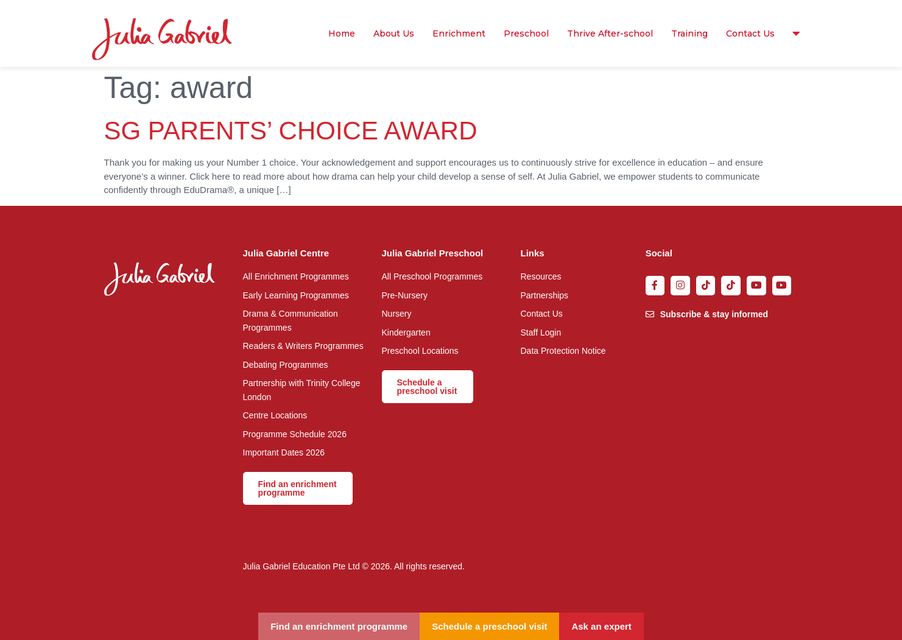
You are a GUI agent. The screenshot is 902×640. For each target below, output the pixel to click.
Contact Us (750, 33)
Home (341, 33)
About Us (393, 33)
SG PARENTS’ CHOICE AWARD (290, 130)
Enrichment (458, 33)
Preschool (526, 33)
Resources (793, 33)
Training (689, 33)
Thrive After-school (610, 33)
